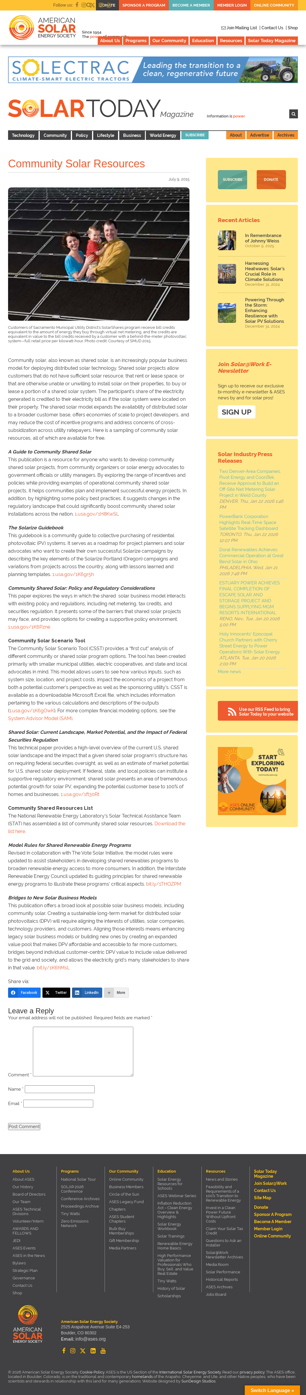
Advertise (259, 135)
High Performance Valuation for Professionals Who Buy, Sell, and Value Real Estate (175, 1264)
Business (132, 135)
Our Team (21, 1202)
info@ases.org (89, 1340)
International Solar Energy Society (190, 1372)
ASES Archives (219, 1287)
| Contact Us (271, 27)
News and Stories (222, 1179)
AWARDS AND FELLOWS (25, 1230)
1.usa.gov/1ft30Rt (80, 794)
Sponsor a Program (144, 5)
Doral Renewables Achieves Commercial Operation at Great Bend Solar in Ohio (251, 554)
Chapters (117, 1209)
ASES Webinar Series (176, 1196)
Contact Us (22, 1285)
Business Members (126, 1187)
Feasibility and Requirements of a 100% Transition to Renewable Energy (223, 1194)
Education (203, 40)
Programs (136, 40)
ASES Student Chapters (121, 1218)
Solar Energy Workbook (169, 1226)
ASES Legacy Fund (126, 1202)
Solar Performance (223, 1272)
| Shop (292, 27)
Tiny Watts (70, 1213)
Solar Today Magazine (272, 40)
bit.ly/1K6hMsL (53, 968)
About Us (110, 40)
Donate (271, 180)
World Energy (163, 135)
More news (229, 670)
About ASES (23, 1179)
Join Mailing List (239, 27)
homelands (142, 1376)
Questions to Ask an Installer (223, 1242)
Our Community (169, 40)
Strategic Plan (25, 1270)
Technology (23, 135)
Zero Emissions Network (74, 1223)
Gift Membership (124, 1240)
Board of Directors (29, 1194)
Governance (24, 1278)
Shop (17, 1293)
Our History (23, 1187)
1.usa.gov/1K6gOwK (31, 710)
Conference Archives (80, 1199)
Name (16, 1089)
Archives (285, 135)
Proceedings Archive (80, 1206)
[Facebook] (24, 993)
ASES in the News (29, 1255)
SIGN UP (237, 411)
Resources (231, 40)
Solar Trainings (170, 1236)
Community (55, 135)
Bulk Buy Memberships (121, 1230)
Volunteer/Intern (28, 1221)
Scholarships (169, 1296)
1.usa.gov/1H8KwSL (97, 514)
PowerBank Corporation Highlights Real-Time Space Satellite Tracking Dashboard (248, 521)
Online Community (274, 5)
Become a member (191, 5)
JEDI (16, 1240)
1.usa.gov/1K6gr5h (73, 574)
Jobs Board (216, 1294)
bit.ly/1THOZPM (163, 884)
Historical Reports (222, 1279)
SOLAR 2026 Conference (72, 1189)
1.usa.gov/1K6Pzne (29, 627)
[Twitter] (56, 993)
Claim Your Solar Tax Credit (224, 1230)
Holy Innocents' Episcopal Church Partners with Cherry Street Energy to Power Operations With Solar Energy (249, 642)
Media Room (217, 1264)
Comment (20, 1075)
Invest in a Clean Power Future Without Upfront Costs (220, 1214)
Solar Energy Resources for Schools (170, 1184)
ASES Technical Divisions (27, 1211)
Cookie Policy (92, 1372)
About (236, 135)
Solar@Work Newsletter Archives (224, 1254)
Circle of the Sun (124, 1194)
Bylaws (19, 1263)
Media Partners (122, 1248)
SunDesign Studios (198, 1381)
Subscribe (195, 135)
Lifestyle (105, 135)
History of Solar (171, 1288)
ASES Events (24, 1248)
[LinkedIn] (87, 993)
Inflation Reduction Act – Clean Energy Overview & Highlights (174, 1210)
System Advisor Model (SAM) (40, 718)
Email (15, 1103)
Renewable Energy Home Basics (174, 1245)
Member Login (232, 5)
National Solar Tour (78, 1179)
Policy (82, 135)
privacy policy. (253, 1372)
